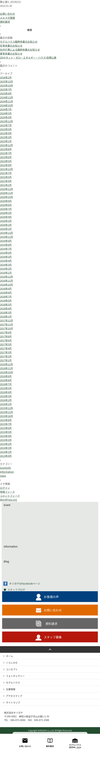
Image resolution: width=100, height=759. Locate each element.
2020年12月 (6, 214)
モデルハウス (13, 708)
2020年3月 (6, 246)
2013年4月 (6, 481)
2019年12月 (6, 258)
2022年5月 (6, 186)
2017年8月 (6, 361)
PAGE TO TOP (50, 674)
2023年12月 (6, 146)
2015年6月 (6, 453)
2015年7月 (6, 449)
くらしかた (12, 688)
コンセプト (12, 694)
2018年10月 (6, 310)
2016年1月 (6, 429)
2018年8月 (6, 318)
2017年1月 (6, 385)
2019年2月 (6, 294)
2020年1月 (6, 254)
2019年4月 (6, 286)
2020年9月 (6, 226)
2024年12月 (6, 122)
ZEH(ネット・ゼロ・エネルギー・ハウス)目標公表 (28, 83)
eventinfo (5, 493)
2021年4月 (6, 206)
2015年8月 (6, 445)
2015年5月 (6, 457)
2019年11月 (6, 262)
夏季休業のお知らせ (11, 79)
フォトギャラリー (15, 701)
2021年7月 (6, 198)
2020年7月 (6, 234)
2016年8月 (6, 405)
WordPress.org (8, 525)
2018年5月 (6, 330)
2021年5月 (6, 202)
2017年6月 (6, 365)
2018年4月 (6, 334)
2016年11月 (6, 393)
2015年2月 (6, 469)
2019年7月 (6, 274)
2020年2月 (6, 250)
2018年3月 (6, 338)
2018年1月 (6, 342)
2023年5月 (6, 154)
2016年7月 (6, 409)
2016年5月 (6, 413)
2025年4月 (6, 119)
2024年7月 (6, 134)
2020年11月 (6, 218)
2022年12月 (6, 170)
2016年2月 (6, 425)
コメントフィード (10, 521)
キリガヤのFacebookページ (24, 609)
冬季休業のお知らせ (11, 71)
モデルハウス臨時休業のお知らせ (18, 67)
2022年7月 (6, 178)
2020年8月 (6, 230)
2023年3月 (6, 162)
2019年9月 (6, 266)
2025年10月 (6, 111)
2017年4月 (6, 373)
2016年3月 (6, 421)
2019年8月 (6, 270)
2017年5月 (6, 369)
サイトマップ (13, 728)
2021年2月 (6, 210)
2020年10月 (6, 222)
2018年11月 (6, 306)
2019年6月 (6, 278)
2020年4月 (6, 242)
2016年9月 (6, 401)
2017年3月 (6, 377)
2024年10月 (6, 130)
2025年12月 (6, 107)
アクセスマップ (14, 721)
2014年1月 (6, 477)
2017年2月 (6, 381)
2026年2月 (6, 103)
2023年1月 (6, 166)
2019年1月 (6, 298)
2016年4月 (6, 417)
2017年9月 (6, 358)
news (3, 501)
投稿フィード (7, 517)
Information (7, 497)
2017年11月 (6, 350)
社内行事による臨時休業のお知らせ (20, 75)
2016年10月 (6, 397)
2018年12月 (6, 302)
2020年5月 (6, 238)
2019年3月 (6, 290)
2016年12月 (6, 389)
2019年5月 (6, 282)
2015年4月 (6, 461)
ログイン (5, 513)
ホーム (9, 681)
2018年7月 (6, 322)
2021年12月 (6, 194)
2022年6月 (6, 182)
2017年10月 (6, 354)
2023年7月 (6, 150)
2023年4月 (6, 158)
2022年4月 (6, 190)
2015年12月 (6, 433)
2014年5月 (6, 473)
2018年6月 (6, 326)
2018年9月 (6, 314)
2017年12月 (6, 346)
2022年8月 (6, 174)
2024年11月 (6, 126)
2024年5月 (6, 138)
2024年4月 (6, 142)
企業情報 (10, 714)
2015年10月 (6, 441)
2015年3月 (6, 465)
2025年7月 (6, 115)
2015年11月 (6, 437)
